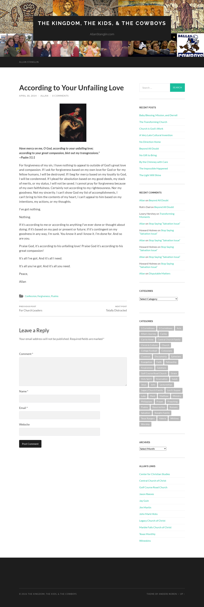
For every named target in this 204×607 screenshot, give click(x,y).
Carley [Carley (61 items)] (163, 333)
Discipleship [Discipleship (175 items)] (161, 356)
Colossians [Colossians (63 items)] (166, 350)
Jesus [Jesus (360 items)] (143, 384)
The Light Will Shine (150, 175)
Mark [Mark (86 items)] (152, 396)
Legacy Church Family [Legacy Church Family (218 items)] (152, 390)
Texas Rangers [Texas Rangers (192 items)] (148, 418)
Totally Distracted (116, 308)
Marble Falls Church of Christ (155, 527)
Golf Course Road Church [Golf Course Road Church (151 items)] (154, 373)
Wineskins (145, 540)
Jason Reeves (146, 493)
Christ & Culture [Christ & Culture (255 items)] (149, 345)
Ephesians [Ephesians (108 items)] (176, 356)
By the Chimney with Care (153, 161)
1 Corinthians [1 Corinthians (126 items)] (148, 328)
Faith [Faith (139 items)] (159, 362)
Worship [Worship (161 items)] (145, 424)
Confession (30, 296)
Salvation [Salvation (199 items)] (145, 412)
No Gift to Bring (148, 155)
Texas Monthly (147, 533)
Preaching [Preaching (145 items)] (173, 401)
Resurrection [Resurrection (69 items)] (158, 407)
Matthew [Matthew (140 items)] (164, 396)
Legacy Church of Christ (152, 520)
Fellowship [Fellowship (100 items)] (171, 362)
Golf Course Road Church (153, 487)
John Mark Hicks (148, 513)
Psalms (54, 296)
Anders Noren (168, 594)
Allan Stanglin (29, 62)
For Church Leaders (30, 308)
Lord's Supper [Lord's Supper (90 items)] (174, 390)
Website (24, 424)
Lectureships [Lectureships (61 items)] (166, 384)
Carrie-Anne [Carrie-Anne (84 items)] (147, 339)
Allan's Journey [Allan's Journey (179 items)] (148, 333)
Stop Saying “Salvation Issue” (164, 223)
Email (23, 408)
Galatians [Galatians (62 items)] (161, 367)
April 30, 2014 (28, 95)
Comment (26, 354)
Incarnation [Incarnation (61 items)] (162, 379)
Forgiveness (43, 296)
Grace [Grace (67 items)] (174, 373)
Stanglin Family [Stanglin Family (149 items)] (162, 412)
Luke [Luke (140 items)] (143, 396)
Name (23, 391)
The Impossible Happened (153, 168)
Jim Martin (145, 507)
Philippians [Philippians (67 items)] (146, 401)
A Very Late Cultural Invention (156, 135)
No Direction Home (150, 141)
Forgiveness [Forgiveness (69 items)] (147, 367)
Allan (44, 95)
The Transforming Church (153, 121)
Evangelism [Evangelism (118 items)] (146, 362)
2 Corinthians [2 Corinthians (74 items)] (165, 328)
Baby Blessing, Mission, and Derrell (158, 115)
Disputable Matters (159, 273)
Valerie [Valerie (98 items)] (162, 418)
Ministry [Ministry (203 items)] (177, 396)
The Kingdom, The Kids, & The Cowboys (102, 23)
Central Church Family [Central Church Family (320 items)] (169, 339)
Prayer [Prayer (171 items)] (160, 401)
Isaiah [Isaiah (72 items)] (175, 379)
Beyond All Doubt (149, 148)
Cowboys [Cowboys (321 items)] (145, 356)
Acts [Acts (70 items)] (179, 328)
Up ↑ (182, 594)
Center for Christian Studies (154, 474)
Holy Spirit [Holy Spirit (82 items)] (146, 379)
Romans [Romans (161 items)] (174, 407)
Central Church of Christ (152, 480)
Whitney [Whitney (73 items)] (174, 418)
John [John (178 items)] (153, 384)
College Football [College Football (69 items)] (149, 350)
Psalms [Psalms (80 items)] (144, 407)
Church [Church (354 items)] (165, 345)
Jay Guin (144, 500)
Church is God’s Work (151, 128)
